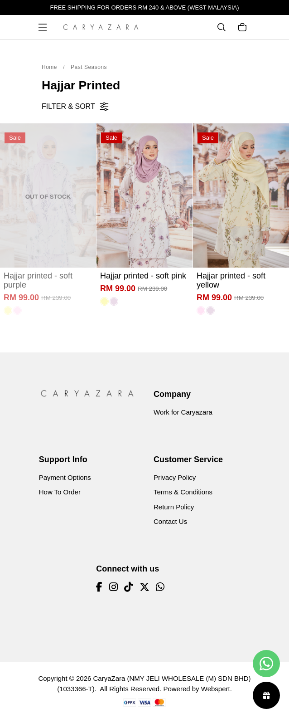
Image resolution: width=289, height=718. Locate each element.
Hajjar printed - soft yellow (231, 280)
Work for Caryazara (183, 412)
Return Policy (174, 507)
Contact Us (170, 521)
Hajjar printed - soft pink (143, 275)
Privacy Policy (175, 477)
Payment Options (65, 477)
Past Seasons (89, 67)
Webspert (215, 689)
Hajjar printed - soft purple (38, 280)
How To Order (60, 492)
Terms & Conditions (183, 492)
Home (49, 67)
